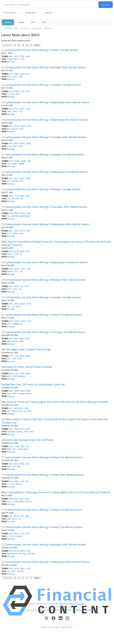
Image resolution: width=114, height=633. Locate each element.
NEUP (22, 356)
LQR (8, 571)
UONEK (10, 59)
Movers (15, 129)
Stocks (21, 22)
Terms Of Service (83, 610)
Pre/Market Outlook (15, 431)
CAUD (28, 568)
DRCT (27, 338)
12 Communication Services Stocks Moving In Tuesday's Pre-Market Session (42, 154)
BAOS (16, 56)
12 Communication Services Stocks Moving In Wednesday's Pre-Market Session (44, 119)
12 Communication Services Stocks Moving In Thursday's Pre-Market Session (43, 332)
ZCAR (14, 376)
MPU (8, 129)
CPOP (22, 56)
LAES (17, 356)
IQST (21, 111)
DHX (28, 74)
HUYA (28, 304)
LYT (12, 306)
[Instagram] (67, 618)
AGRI (11, 499)
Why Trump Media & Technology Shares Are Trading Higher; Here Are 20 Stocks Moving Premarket (55, 492)
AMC (10, 56)
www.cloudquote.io (78, 603)
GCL (22, 286)
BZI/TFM (15, 181)
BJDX (22, 251)
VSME (9, 341)
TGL (21, 198)
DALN (22, 304)
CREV (22, 446)
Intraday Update (25, 393)
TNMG (9, 111)
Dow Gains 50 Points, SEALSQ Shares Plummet (26, 367)
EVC (21, 324)
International (36, 28)
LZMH (22, 59)
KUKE (9, 466)
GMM (27, 516)
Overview (7, 28)
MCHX (12, 536)
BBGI (17, 74)
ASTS (16, 196)
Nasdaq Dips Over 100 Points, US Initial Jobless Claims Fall (33, 384)
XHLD (15, 289)
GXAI (29, 161)
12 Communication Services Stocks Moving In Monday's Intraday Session (40, 189)
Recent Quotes (9, 13)
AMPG (16, 429)
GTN (27, 91)
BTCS (27, 251)
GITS (8, 181)
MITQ (13, 571)
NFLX (26, 431)
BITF (21, 499)
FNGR (28, 178)
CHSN (16, 254)
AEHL (11, 109)
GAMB (23, 161)
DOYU (29, 321)
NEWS (28, 356)
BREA (17, 91)
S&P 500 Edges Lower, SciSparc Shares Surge (26, 349)
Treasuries (48, 28)
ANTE (11, 143)
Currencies (24, 28)
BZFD (17, 321)
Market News (24, 216)
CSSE (22, 516)
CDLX (22, 533)
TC (8, 536)
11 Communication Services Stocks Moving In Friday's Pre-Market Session (41, 457)
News (16, 28)
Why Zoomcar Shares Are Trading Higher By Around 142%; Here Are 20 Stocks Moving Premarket (54, 402)
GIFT (27, 481)
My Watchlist (30, 13)
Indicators (49, 13)
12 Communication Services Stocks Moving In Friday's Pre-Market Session (41, 314)
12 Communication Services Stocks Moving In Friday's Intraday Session (39, 50)
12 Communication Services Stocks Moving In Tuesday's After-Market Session (43, 137)
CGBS (27, 499)
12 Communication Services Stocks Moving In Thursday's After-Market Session (44, 207)
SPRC (9, 358)
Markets (8, 22)
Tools (44, 22)
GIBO (28, 56)
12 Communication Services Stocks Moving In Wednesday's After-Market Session (45, 102)
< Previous (7, 45)
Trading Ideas (22, 449)
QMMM (21, 163)
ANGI (11, 533)
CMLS (28, 213)
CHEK (17, 446)
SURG (9, 163)
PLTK (16, 271)
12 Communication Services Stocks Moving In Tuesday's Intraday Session (41, 84)
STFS (21, 271)
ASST (11, 178)
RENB (9, 449)
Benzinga (11, 62)
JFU (8, 94)
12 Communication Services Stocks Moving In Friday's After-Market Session (42, 474)
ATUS (11, 551)
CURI (22, 91)
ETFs (32, 22)
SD (21, 254)
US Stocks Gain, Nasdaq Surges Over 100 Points (27, 440)
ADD (10, 408)
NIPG (18, 94)
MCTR (9, 146)
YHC (8, 306)
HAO (28, 464)
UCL (14, 466)
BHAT (22, 109)
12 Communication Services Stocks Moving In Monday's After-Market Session (43, 67)
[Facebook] (53, 618)
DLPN (28, 109)
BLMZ (22, 74)
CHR (22, 481)
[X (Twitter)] (46, 618)
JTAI (27, 446)
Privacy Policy (65, 610)
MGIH (17, 391)
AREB (11, 251)
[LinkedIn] (60, 618)
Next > (37, 45)
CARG (28, 551)
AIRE (15, 408)
